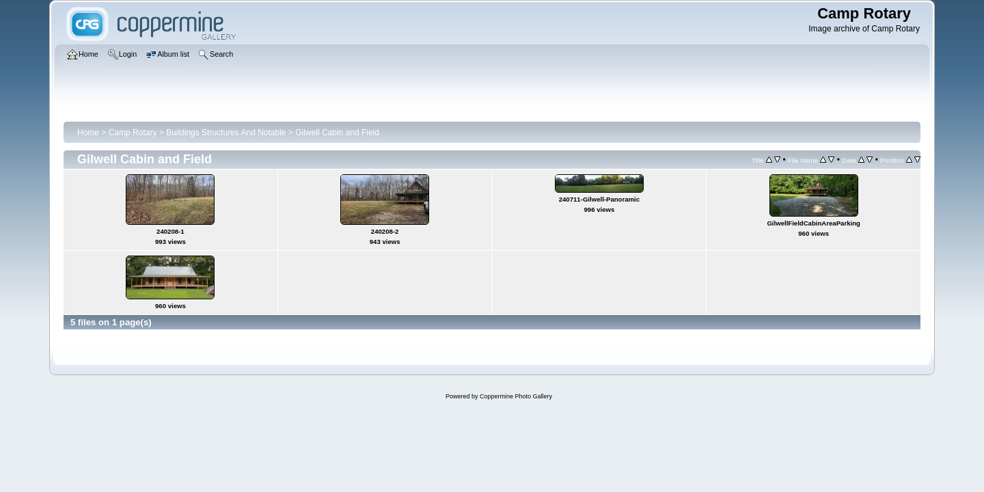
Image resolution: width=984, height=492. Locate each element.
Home (88, 132)
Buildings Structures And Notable (226, 132)
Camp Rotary (133, 132)
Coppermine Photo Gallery (516, 396)
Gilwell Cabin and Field (337, 132)
